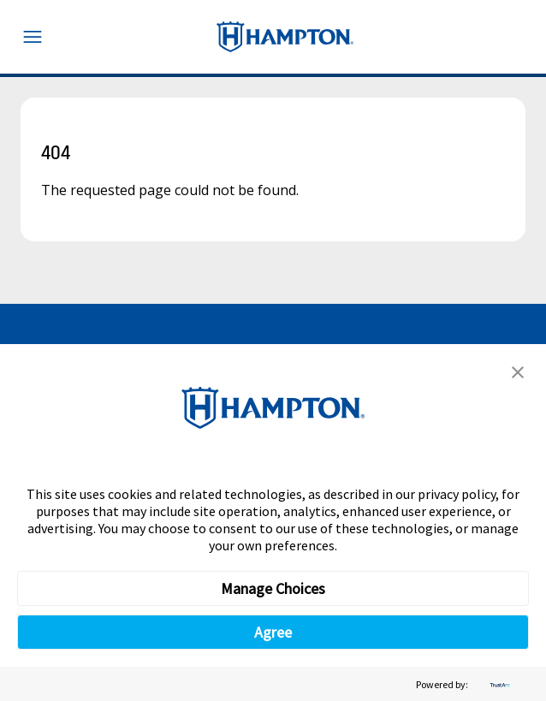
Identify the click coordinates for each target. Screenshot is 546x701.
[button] (518, 372)
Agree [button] (273, 632)
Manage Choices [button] (273, 588)
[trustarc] (498, 684)
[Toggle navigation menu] (33, 37)
